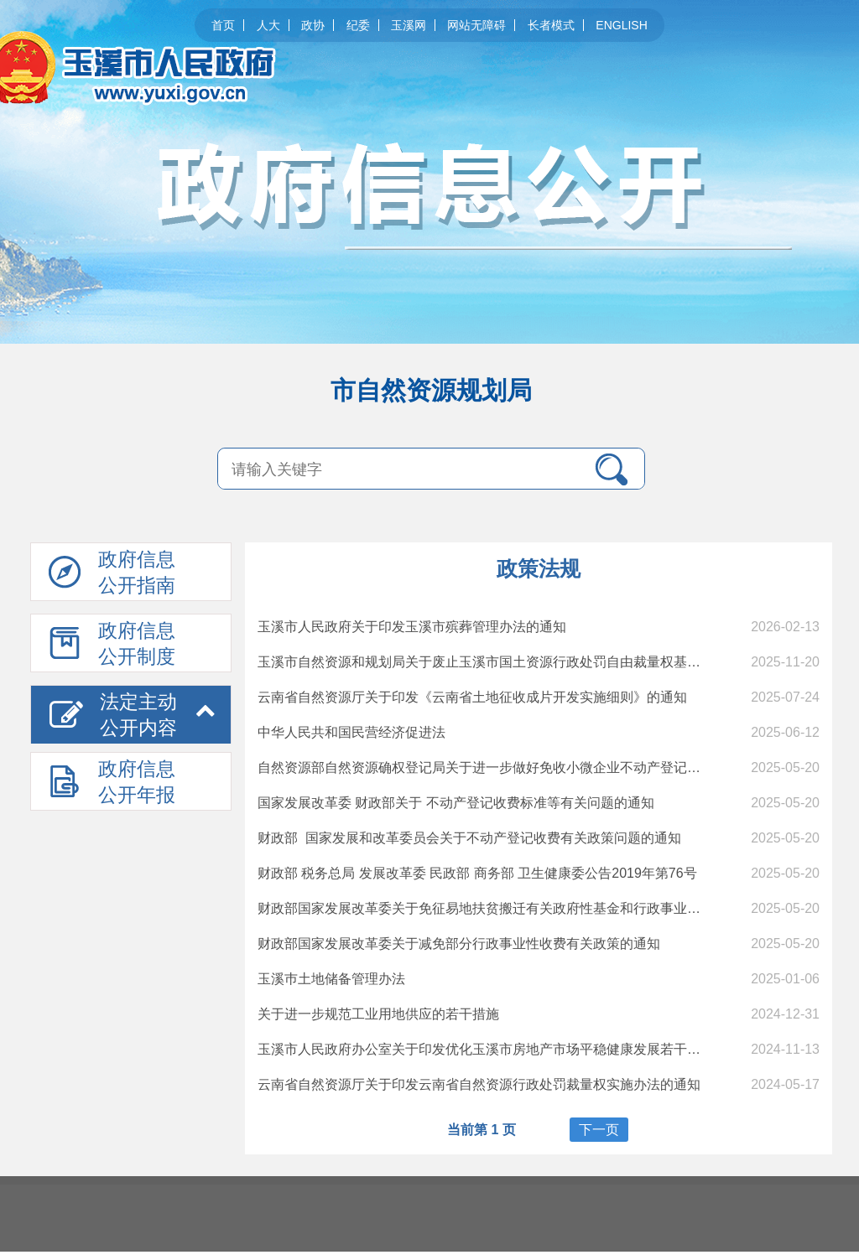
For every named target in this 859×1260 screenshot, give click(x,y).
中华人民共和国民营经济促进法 (351, 732)
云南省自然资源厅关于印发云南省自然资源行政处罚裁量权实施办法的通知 (479, 1084)
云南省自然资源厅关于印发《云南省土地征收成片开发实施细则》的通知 (472, 697)
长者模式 (551, 25)
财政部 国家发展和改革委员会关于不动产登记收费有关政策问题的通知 (469, 838)
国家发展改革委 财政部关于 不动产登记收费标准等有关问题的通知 (456, 803)
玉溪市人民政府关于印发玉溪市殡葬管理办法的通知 (412, 627)
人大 (268, 25)
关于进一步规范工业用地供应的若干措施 (378, 1014)
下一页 (599, 1130)
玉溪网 (408, 25)
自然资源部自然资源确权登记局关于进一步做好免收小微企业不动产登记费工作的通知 (513, 767)
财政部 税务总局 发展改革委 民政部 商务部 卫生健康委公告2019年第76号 (477, 873)
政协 (313, 25)
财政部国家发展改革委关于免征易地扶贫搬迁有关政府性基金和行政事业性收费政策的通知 (526, 908)
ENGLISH (621, 25)
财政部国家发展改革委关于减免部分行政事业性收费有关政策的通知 (459, 943)
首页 (223, 25)
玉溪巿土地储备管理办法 (331, 979)
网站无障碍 (476, 25)
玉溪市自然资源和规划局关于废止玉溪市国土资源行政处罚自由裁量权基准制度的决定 (513, 662)
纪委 (358, 25)
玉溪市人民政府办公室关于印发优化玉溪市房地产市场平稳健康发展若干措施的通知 (506, 1049)
